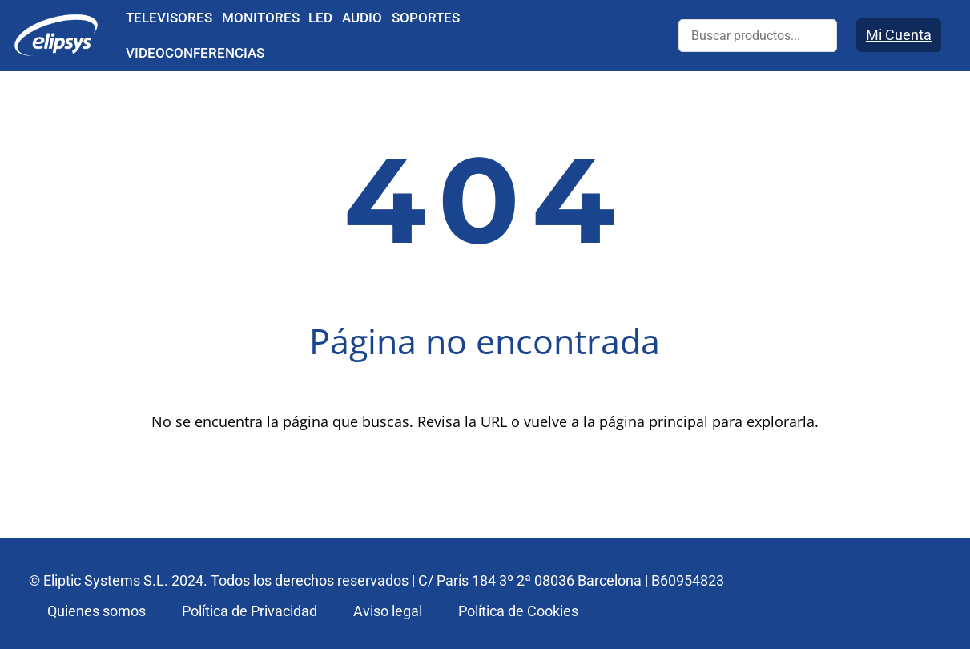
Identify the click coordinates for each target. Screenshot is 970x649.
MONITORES (261, 18)
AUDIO (362, 18)
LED (320, 18)
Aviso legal (387, 611)
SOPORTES (426, 18)
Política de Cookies (518, 611)
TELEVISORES (169, 18)
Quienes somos (96, 611)
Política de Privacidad (249, 611)
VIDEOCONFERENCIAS (195, 53)
